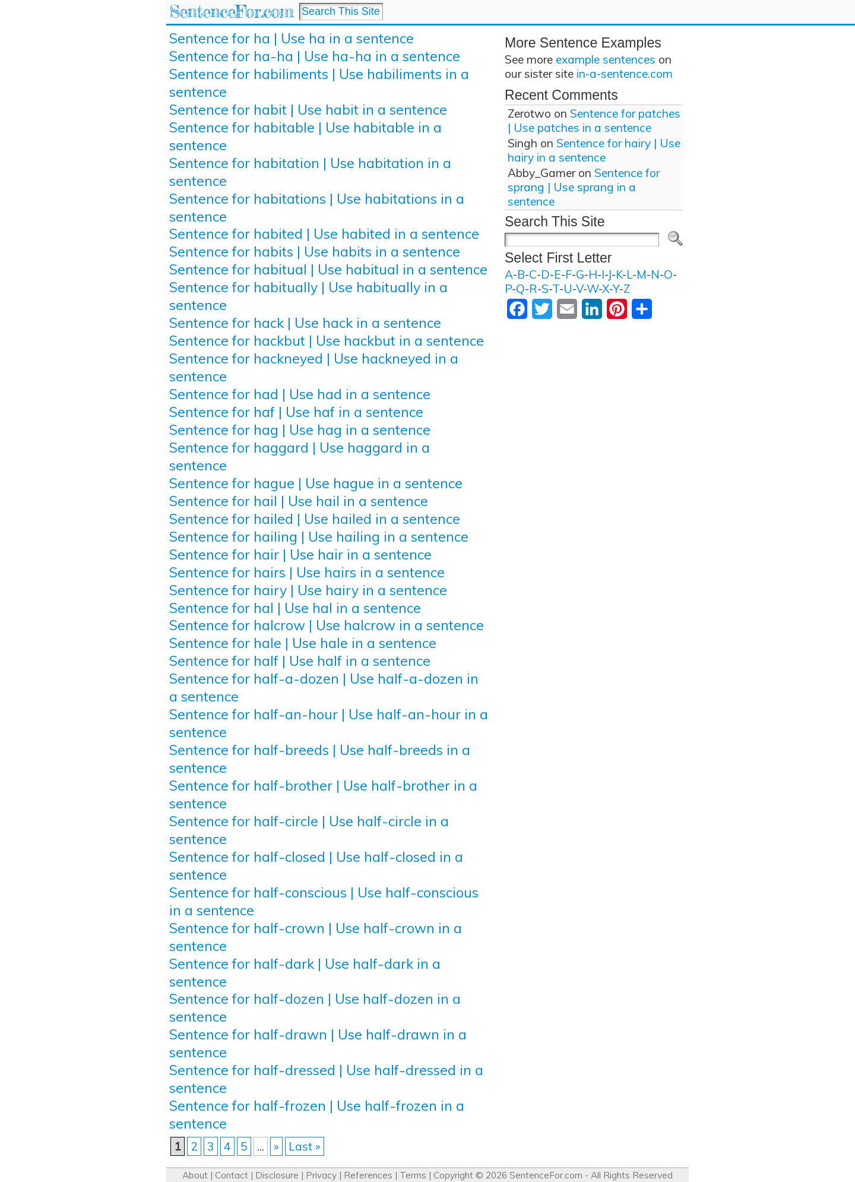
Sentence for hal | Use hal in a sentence (295, 608)
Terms (413, 1175)
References (368, 1175)
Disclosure (277, 1175)
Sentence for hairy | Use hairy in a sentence (308, 590)
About (195, 1175)
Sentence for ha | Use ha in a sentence (291, 38)
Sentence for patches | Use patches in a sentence (594, 120)
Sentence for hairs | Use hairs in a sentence (307, 572)
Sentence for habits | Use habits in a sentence (314, 251)
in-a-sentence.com (625, 74)
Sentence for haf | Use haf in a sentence (296, 412)
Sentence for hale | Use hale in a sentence (302, 643)
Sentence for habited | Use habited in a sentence (324, 233)
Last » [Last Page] (305, 1146)
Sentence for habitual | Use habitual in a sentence (328, 269)
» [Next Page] (276, 1146)
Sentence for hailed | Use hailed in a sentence (314, 518)
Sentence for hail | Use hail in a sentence (298, 501)
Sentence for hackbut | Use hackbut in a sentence (326, 340)
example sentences (606, 59)
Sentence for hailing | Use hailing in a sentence (318, 536)
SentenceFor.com (231, 11)
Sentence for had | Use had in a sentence (299, 394)
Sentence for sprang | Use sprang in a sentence (584, 187)
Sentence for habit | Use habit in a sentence (308, 109)
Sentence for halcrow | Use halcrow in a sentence (326, 625)
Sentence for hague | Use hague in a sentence (316, 483)
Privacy (321, 1175)
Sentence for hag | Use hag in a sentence (299, 429)
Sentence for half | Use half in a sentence (299, 660)
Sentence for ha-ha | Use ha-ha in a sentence (314, 56)
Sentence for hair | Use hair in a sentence (300, 554)
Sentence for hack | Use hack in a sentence (305, 322)
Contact (231, 1175)
